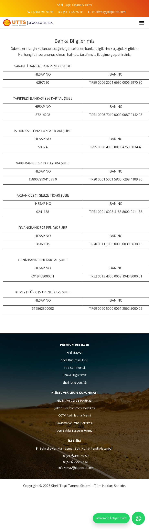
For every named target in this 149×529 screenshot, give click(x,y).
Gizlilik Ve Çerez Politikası (74, 400)
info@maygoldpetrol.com (107, 12)
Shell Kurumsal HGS (74, 360)
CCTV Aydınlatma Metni (74, 415)
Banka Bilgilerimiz (75, 375)
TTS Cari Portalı (74, 367)
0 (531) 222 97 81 (71, 12)
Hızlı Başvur (74, 352)
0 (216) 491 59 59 (41, 12)
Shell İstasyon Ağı (75, 382)
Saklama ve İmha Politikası (74, 423)
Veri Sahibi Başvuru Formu (74, 430)
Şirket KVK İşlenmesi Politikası (74, 408)
